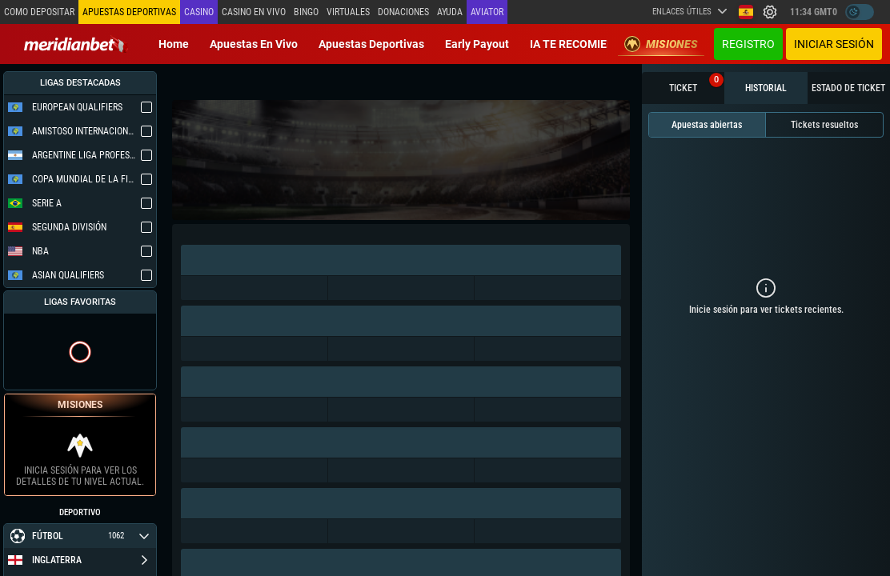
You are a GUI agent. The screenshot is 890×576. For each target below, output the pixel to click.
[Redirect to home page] (76, 44)
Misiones (661, 44)
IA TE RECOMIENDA (579, 44)
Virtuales (348, 12)
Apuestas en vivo (254, 44)
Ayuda (450, 12)
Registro (748, 44)
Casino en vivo (254, 12)
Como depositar (39, 12)
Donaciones (403, 12)
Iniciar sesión (834, 44)
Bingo (306, 12)
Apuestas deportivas (371, 44)
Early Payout (477, 44)
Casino (199, 12)
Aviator (487, 12)
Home (173, 44)
